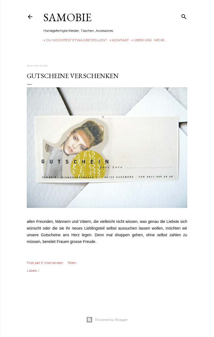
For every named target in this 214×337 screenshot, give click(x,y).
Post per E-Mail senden (45, 263)
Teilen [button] (71, 263)
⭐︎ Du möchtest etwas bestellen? (75, 40)
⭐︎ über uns (141, 40)
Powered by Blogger (107, 319)
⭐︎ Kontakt (119, 40)
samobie (67, 17)
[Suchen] (184, 15)
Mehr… (160, 40)
